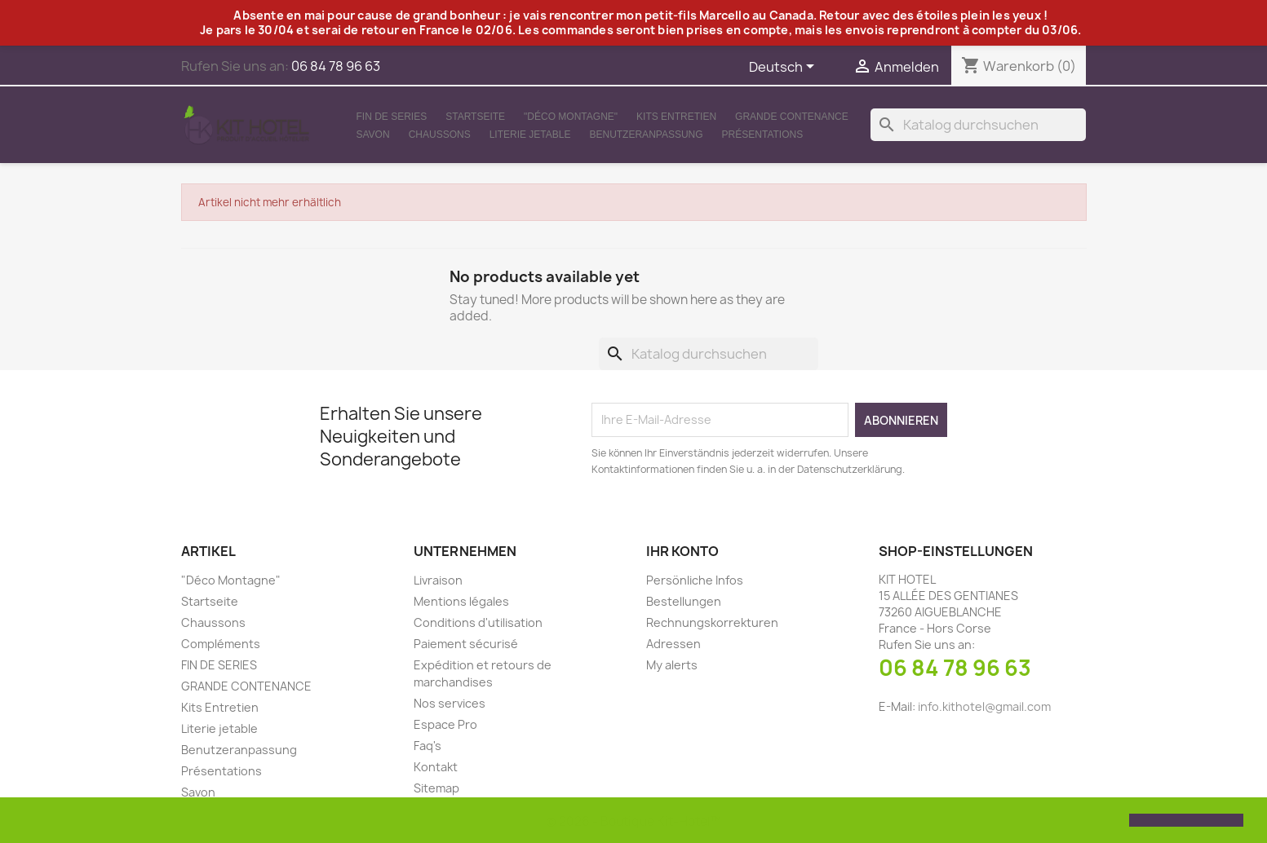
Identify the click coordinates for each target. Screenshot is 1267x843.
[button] (26, 821)
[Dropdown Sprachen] (784, 67)
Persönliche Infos (694, 580)
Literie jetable (530, 134)
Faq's (427, 745)
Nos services (449, 703)
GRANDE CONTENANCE (791, 116)
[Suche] (978, 124)
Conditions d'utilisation (478, 622)
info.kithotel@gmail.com (984, 706)
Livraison (438, 580)
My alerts (672, 665)
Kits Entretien (676, 116)
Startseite (475, 116)
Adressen (673, 643)
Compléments (220, 643)
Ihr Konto (682, 551)
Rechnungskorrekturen (712, 622)
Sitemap (436, 788)
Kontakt (436, 767)
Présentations (763, 134)
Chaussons (440, 134)
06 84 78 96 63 (955, 667)
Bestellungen (683, 601)
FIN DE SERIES (392, 116)
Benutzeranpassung (645, 134)
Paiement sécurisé (466, 643)
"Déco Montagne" (571, 116)
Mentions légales (461, 601)
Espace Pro (445, 724)
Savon (373, 134)
